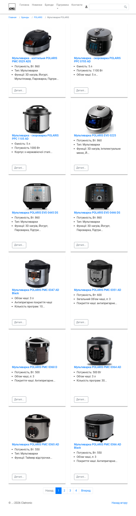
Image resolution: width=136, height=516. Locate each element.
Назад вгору (120, 502)
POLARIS (38, 17)
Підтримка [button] (62, 4)
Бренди (49, 4)
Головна (25, 4)
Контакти (77, 4)
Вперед (86, 490)
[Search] (109, 7)
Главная (13, 17)
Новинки (37, 4)
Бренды (25, 17)
